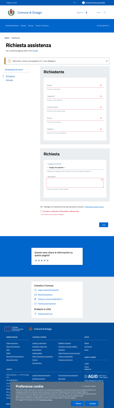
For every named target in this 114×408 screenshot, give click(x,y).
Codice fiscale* (52, 107)
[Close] (107, 61)
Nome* (49, 85)
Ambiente (61, 350)
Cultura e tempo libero (65, 356)
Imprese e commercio (65, 360)
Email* (49, 118)
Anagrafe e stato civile (39, 346)
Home (6, 37)
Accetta (92, 403)
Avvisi (86, 350)
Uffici (8, 350)
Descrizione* (52, 177)
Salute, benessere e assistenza (42, 356)
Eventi (86, 366)
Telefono (50, 129)
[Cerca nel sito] (105, 12)
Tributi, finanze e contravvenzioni (69, 353)
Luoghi (86, 363)
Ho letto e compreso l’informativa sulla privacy (61, 211)
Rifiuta (79, 403)
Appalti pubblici (37, 353)
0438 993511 (13, 380)
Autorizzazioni (36, 350)
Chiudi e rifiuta (90, 386)
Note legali (61, 379)
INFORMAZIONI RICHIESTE (16, 70)
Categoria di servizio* (55, 164)
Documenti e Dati (12, 360)
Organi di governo (12, 343)
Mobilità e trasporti (64, 343)
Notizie (86, 343)
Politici (8, 353)
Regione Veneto (12, 2)
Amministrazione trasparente (68, 375)
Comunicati (88, 346)
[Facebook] (85, 12)
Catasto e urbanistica (39, 343)
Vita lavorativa (37, 363)
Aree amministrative (13, 346)
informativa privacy (46, 400)
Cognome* (51, 96)
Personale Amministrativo (15, 356)
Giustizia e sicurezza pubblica (67, 346)
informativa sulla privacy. (94, 206)
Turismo (35, 360)
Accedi (35, 50)
